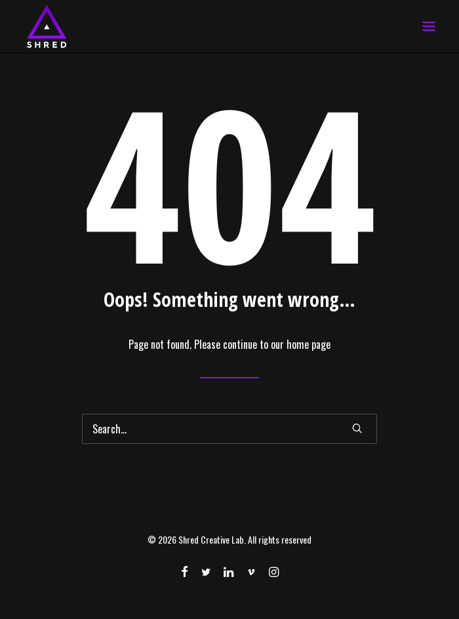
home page (308, 344)
